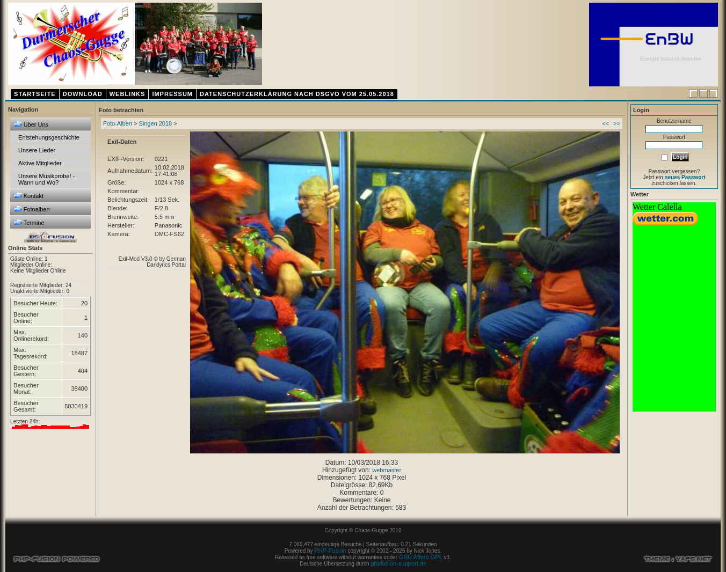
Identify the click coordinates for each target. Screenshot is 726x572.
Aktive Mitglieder (40, 163)
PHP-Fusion (330, 550)
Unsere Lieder (36, 150)
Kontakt (28, 195)
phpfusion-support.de (398, 563)
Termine (29, 222)
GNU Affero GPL (420, 557)
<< (605, 123)
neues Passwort (684, 177)
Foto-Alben (117, 123)
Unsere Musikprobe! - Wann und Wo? (46, 179)
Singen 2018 (155, 123)
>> (616, 123)
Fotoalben (31, 209)
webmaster (386, 470)
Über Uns (31, 124)
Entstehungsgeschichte (48, 137)
